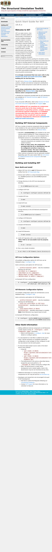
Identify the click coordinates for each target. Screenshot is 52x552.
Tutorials (3, 34)
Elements (3, 30)
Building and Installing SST (42, 38)
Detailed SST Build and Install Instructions (28, 76)
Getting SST (20, 15)
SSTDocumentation (24, 17)
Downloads (10, 15)
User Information (5, 31)
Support (40, 15)
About (48, 13)
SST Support (39, 103)
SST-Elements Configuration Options (43, 49)
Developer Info (5, 33)
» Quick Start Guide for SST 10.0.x (38, 17)
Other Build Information (42, 53)
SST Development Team (39, 392)
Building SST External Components (42, 35)
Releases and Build (6, 27)
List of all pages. (32, 393)
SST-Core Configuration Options (43, 45)
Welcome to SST (43, 32)
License (3, 51)
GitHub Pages (25, 391)
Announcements (5, 28)
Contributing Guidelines (27, 382)
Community (4, 44)
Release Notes (28, 81)
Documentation (31, 15)
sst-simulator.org (44, 374)
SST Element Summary (31, 97)
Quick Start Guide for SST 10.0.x (42, 29)
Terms (31, 391)
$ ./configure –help (30, 262)
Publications (4, 36)
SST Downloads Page (33, 172)
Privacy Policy (36, 391)
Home (3, 15)
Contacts (43, 13)
